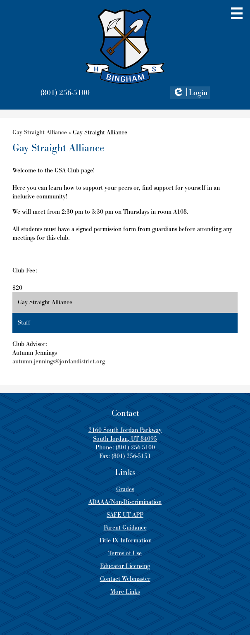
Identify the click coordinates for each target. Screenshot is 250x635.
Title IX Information (125, 540)
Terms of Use (125, 553)
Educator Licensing (125, 566)
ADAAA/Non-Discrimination (125, 502)
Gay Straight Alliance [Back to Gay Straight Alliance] (39, 132)
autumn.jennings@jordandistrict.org (58, 361)
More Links (125, 591)
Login (190, 93)
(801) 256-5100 (65, 93)
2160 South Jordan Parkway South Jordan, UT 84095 (125, 434)
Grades (125, 489)
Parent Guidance (125, 527)
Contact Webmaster (125, 579)
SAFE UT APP (125, 515)
